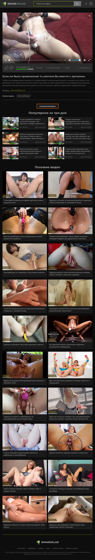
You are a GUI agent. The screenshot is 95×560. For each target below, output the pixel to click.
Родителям (32, 548)
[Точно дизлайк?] (11, 68)
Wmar (16, 3)
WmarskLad (50, 542)
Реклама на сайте (72, 548)
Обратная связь (57, 548)
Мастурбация (24, 96)
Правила (41, 548)
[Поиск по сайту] (77, 3)
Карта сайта (21, 548)
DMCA (48, 548)
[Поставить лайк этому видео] (6, 68)
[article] (24, 188)
